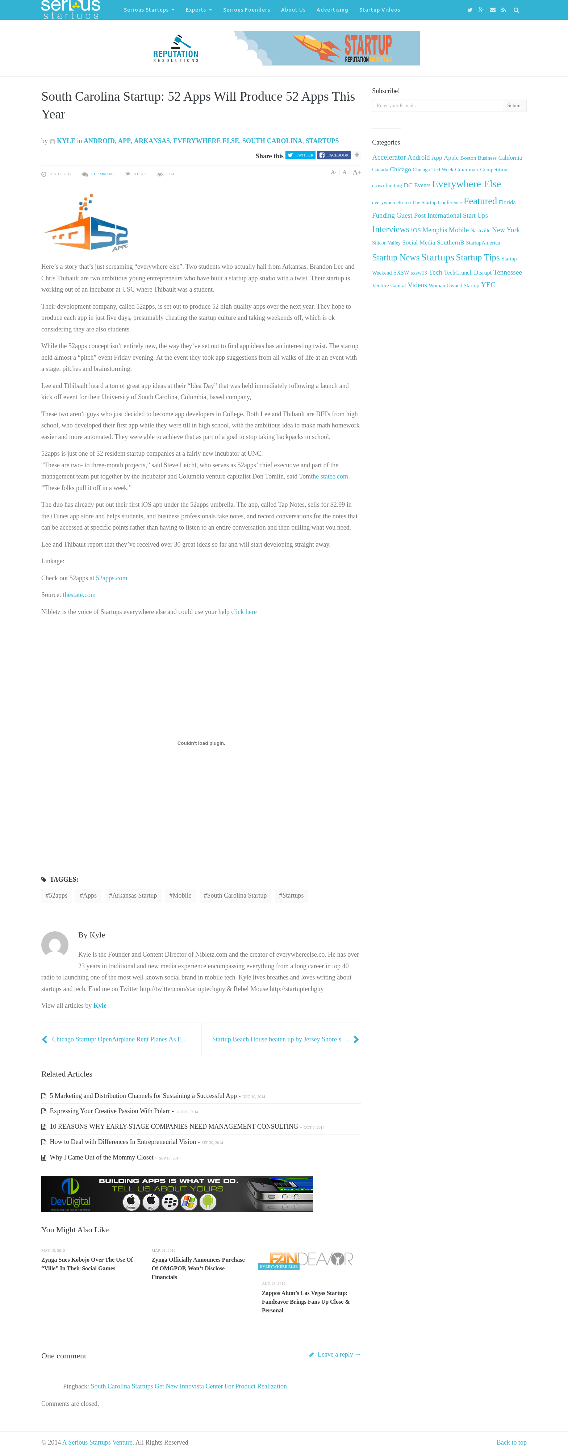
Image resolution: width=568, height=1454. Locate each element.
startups (293, 895)
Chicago (400, 169)
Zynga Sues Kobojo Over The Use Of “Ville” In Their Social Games (87, 1264)
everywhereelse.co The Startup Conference (417, 202)
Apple (451, 157)
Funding (383, 215)
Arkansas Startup (134, 895)
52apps (58, 895)
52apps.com (111, 578)
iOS (416, 230)
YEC (488, 285)
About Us (293, 10)
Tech (435, 272)
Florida (507, 202)
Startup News (395, 257)
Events (422, 185)
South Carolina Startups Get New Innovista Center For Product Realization (189, 1386)
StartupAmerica (483, 243)
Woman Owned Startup (454, 285)
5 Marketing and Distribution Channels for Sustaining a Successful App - (153, 1095)
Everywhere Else (206, 141)
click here (243, 611)
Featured (480, 201)
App (124, 141)
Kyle (63, 141)
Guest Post (411, 215)
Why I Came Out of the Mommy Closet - (110, 1157)
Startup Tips (478, 257)
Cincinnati (467, 169)
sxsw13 (419, 273)
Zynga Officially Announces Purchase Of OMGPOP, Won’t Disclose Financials (198, 1268)
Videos (417, 285)
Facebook (337, 155)
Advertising (332, 10)
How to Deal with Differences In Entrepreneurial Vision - (132, 1141)
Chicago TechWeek (433, 169)
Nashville (480, 230)
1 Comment (102, 174)
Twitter (304, 155)
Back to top (512, 1442)
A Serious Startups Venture (97, 1442)
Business (487, 158)
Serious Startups (146, 10)
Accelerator (389, 157)
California (510, 158)
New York (506, 230)
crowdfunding (387, 185)
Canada (380, 169)
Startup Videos (379, 10)
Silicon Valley (386, 243)
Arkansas (152, 141)
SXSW (401, 273)
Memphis (434, 230)
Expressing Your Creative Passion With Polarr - (119, 1111)
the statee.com (329, 476)
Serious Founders (246, 10)
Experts (196, 10)
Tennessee (507, 272)
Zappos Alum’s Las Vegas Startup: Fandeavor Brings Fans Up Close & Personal (306, 1301)
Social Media (418, 242)
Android (99, 141)
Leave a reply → (335, 1354)
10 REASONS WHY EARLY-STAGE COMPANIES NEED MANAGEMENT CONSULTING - (183, 1126)
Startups (322, 141)
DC (408, 185)
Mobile (182, 895)
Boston (468, 158)
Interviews (390, 229)
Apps (90, 895)
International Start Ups (457, 215)
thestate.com (79, 594)
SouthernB (450, 242)
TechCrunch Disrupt (468, 273)
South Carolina (272, 141)
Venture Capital (389, 285)
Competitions (494, 169)
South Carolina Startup (237, 895)
